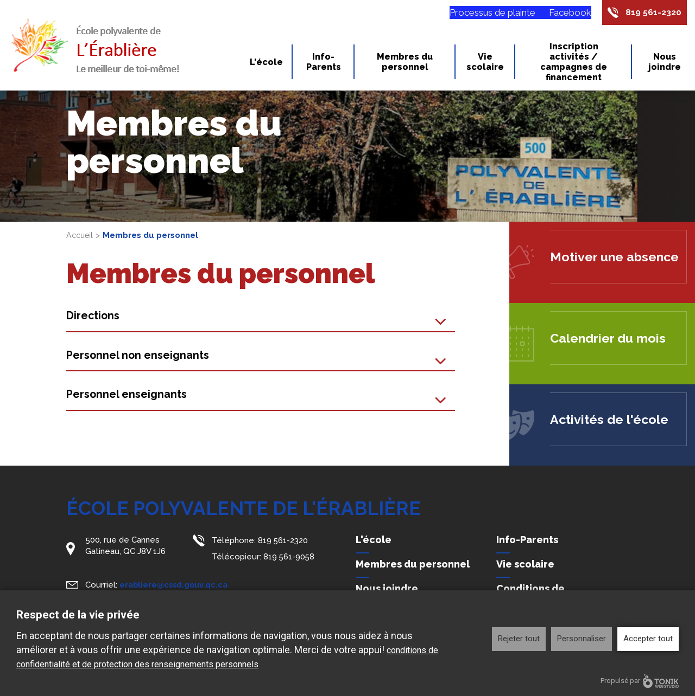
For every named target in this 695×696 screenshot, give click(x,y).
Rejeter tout (519, 638)
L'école (266, 64)
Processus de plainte (486, 13)
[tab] (261, 317)
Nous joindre (664, 64)
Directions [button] (94, 316)
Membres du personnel (405, 64)
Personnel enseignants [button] (130, 396)
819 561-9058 (289, 555)
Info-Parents (323, 64)
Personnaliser (581, 638)
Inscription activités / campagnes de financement (573, 64)
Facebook (564, 13)
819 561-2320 (651, 13)
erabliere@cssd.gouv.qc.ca (175, 583)
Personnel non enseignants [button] (141, 356)
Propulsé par (640, 681)
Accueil (80, 235)
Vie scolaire (485, 64)
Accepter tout (648, 638)
